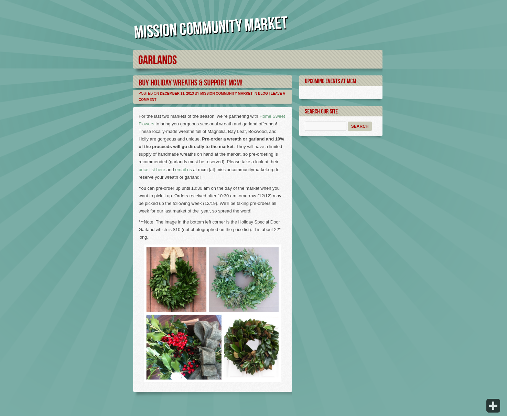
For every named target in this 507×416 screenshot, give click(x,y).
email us (183, 169)
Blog (263, 93)
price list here (152, 169)
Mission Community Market (226, 93)
